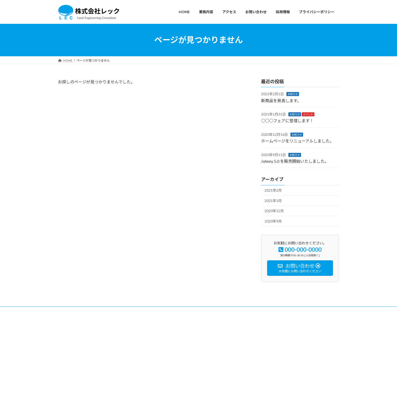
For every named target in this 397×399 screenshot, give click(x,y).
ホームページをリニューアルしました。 (297, 140)
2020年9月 (273, 221)
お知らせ (293, 94)
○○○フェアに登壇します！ (287, 120)
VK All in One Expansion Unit (231, 390)
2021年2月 (273, 190)
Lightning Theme (197, 390)
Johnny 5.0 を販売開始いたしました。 (295, 161)
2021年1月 (273, 200)
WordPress (171, 390)
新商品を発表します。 (281, 100)
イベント (308, 114)
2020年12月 (274, 211)
